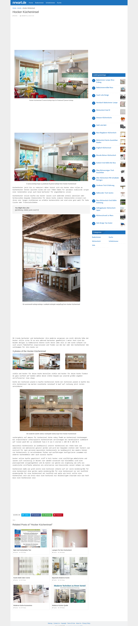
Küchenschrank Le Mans (104, 215)
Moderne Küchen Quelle (60, 601)
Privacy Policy (86, 619)
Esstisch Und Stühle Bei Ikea (106, 163)
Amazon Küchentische (104, 118)
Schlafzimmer (50, 3)
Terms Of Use (71, 619)
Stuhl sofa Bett (101, 125)
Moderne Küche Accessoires (22, 601)
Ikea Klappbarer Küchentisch (106, 133)
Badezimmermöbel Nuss (104, 88)
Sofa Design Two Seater (104, 223)
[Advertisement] (51, 33)
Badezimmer (39, 3)
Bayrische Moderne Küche (60, 574)
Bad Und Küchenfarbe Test (22, 546)
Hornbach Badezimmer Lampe (107, 103)
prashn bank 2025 (77, 622)
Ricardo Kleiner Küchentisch (106, 155)
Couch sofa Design (102, 95)
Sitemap (50, 619)
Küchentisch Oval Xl (103, 110)
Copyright (63, 619)
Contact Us (56, 619)
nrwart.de (19, 2)
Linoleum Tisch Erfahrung (105, 185)
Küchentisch (96, 241)
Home (31, 3)
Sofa (93, 245)
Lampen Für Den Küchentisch (62, 546)
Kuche (59, 3)
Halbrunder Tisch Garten (104, 193)
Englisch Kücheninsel (103, 148)
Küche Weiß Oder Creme (21, 574)
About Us (78, 619)
